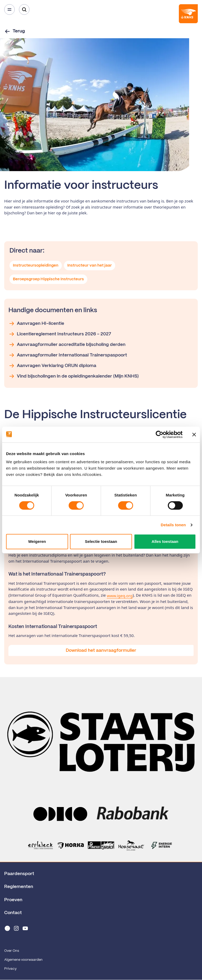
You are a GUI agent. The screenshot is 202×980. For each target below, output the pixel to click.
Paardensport (19, 874)
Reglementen (18, 887)
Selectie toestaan (101, 541)
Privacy (10, 969)
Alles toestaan (165, 541)
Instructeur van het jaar (89, 265)
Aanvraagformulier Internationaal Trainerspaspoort (67, 355)
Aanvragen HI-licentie (36, 323)
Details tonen (173, 525)
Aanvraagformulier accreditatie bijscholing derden (66, 344)
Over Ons (11, 951)
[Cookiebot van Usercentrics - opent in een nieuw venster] (160, 434)
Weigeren (37, 541)
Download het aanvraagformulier (101, 650)
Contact (13, 913)
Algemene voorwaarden (23, 960)
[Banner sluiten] (194, 434)
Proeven (13, 900)
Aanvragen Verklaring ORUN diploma (52, 366)
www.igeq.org (120, 595)
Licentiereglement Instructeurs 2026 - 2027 (59, 334)
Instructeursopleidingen (35, 265)
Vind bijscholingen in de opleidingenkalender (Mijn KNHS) (73, 376)
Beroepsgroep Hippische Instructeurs (48, 279)
